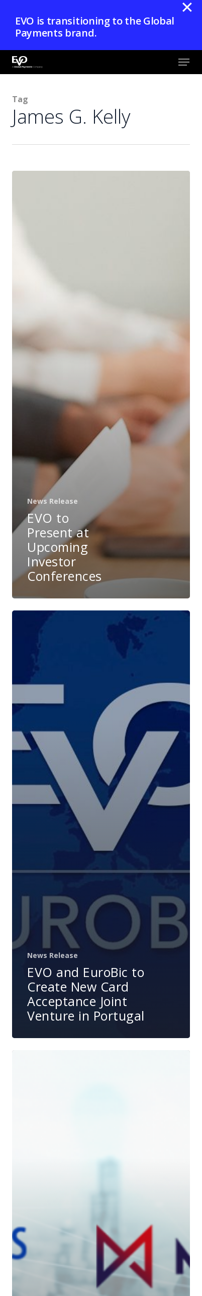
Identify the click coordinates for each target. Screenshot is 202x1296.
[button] (183, 62)
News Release (52, 501)
